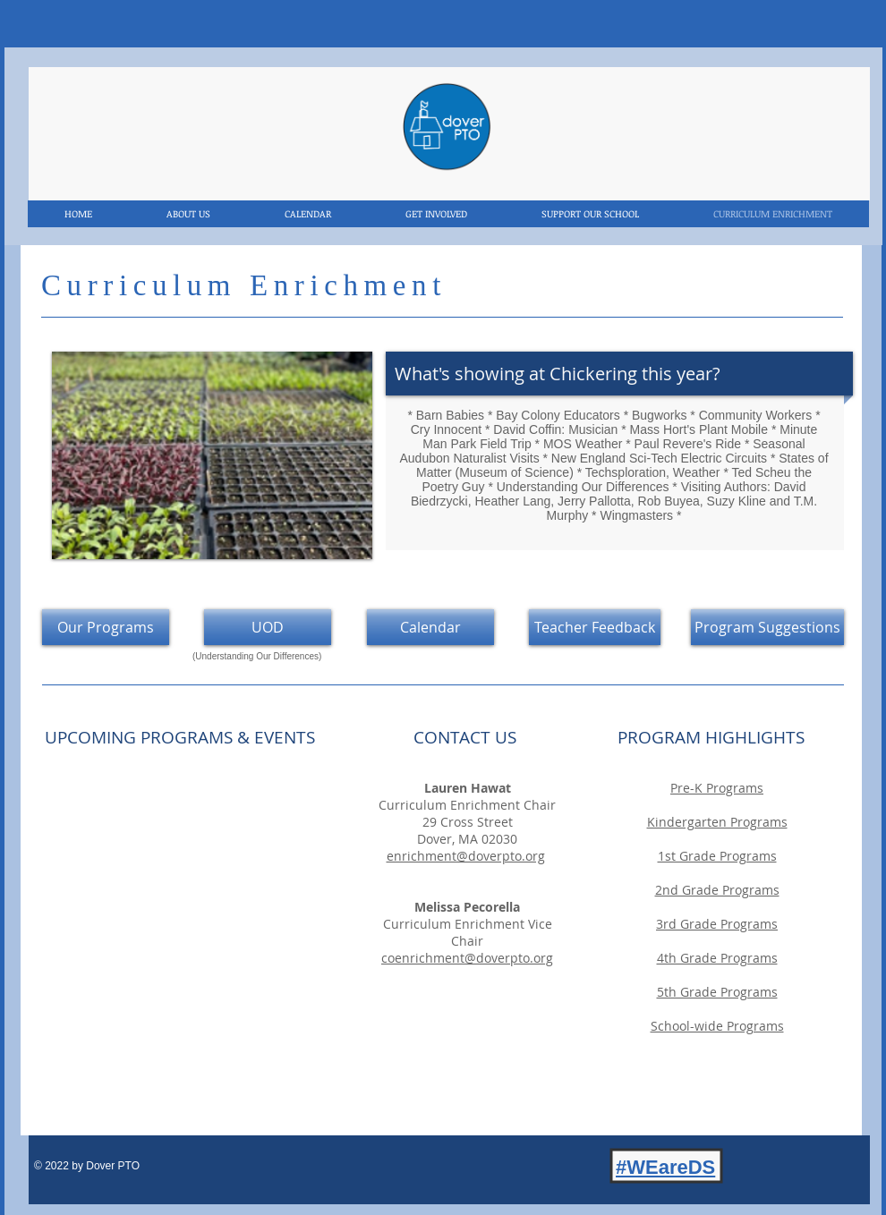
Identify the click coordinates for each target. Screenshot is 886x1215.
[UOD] (267, 627)
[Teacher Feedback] (594, 627)
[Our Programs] (105, 627)
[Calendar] (430, 627)
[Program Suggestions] (767, 627)
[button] (212, 455)
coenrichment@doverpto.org (467, 957)
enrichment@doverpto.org (466, 855)
